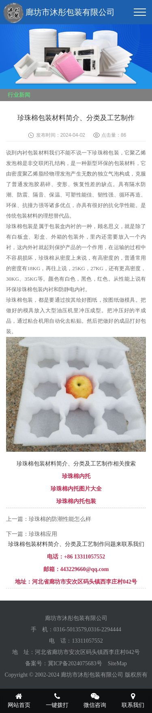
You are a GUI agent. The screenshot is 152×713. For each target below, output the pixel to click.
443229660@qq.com (84, 569)
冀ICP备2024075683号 (75, 663)
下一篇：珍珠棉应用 (31, 534)
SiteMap (117, 663)
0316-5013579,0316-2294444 (87, 629)
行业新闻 (19, 95)
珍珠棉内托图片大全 (76, 489)
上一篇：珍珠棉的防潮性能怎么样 (48, 519)
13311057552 (87, 641)
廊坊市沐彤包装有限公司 (59, 13)
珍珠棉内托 (76, 476)
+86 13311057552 (84, 557)
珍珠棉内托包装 (76, 501)
